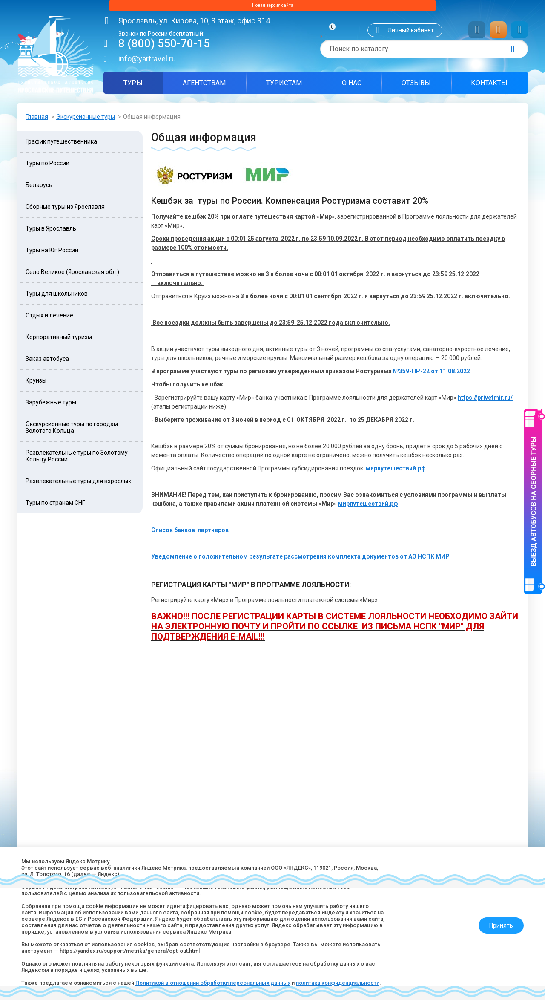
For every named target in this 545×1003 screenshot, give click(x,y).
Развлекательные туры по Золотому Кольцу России (77, 459)
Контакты (489, 86)
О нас (351, 86)
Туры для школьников (57, 297)
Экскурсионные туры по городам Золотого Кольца (72, 431)
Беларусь (39, 188)
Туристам (284, 86)
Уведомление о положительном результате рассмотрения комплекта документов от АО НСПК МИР (301, 559)
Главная (37, 120)
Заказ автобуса (47, 362)
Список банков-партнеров (190, 533)
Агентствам (204, 86)
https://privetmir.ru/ (485, 401)
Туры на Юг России (52, 253)
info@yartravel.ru (147, 62)
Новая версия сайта (272, 7)
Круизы (36, 383)
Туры (133, 86)
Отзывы (416, 86)
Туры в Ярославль (51, 231)
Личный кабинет (410, 33)
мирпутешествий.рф (396, 471)
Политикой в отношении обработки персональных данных (231, 975)
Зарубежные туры (51, 405)
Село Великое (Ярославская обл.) (72, 275)
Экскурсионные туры (85, 120)
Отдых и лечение (49, 318)
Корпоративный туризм (59, 340)
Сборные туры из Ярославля (65, 210)
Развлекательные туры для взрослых (78, 484)
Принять (497, 914)
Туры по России (47, 166)
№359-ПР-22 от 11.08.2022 (431, 374)
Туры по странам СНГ (55, 506)
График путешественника (61, 144)
